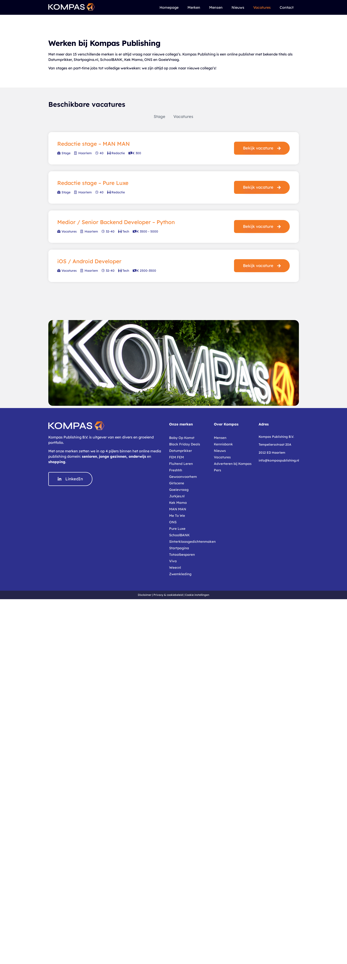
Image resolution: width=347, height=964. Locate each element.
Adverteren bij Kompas (232, 464)
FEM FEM (176, 457)
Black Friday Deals (184, 444)
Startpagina (179, 548)
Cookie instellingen (197, 594)
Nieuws (238, 7)
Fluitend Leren (181, 464)
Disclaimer (144, 594)
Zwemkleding (180, 574)
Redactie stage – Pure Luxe (92, 183)
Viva (173, 561)
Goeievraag (179, 489)
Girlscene (176, 483)
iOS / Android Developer (89, 261)
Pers (217, 470)
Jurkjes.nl (177, 496)
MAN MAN (177, 509)
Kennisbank (223, 444)
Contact (287, 7)
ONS (173, 522)
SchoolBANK (179, 535)
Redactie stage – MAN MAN (93, 143)
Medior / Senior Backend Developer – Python (116, 222)
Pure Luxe (177, 528)
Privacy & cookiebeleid (168, 594)
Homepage (169, 7)
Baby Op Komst (181, 438)
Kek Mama (178, 502)
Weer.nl (175, 567)
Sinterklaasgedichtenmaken (189, 541)
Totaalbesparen (182, 554)
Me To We (177, 515)
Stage (159, 116)
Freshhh (175, 470)
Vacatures (262, 7)
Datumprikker (180, 451)
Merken (193, 7)
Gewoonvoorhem (183, 477)
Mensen (216, 7)
